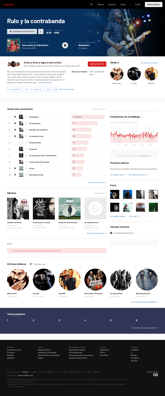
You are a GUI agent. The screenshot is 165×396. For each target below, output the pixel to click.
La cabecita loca (36, 136)
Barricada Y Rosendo (93, 293)
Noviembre (84, 45)
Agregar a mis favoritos (26, 117)
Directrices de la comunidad (49, 355)
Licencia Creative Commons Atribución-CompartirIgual (87, 384)
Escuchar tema (15, 117)
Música (101, 4)
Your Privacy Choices (121, 379)
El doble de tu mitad (41, 222)
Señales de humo (14, 222)
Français (33, 372)
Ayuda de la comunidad (47, 352)
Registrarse (153, 4)
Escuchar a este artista (23, 31)
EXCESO (151, 83)
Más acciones (40, 31)
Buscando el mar (36, 175)
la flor (31, 168)
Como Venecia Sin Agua (39, 162)
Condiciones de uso (63, 379)
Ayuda (40, 358)
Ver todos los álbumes (95, 233)
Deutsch (17, 372)
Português (64, 372)
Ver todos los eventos (137, 175)
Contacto (11, 352)
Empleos (10, 355)
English (10, 372)
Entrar (137, 4)
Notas (9, 244)
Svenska (81, 372)
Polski (55, 372)
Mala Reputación (143, 293)
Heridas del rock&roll (38, 130)
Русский (73, 372)
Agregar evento (118, 175)
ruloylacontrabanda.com (123, 233)
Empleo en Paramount (15, 382)
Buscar (91, 4)
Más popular (99, 193)
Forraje (134, 83)
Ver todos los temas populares (144, 328)
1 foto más (133, 216)
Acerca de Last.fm (14, 350)
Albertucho (117, 83)
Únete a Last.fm (97, 64)
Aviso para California (106, 379)
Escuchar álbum (65, 45)
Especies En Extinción (68, 222)
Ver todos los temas (96, 182)
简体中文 (97, 372)
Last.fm (12, 4)
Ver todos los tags (66, 89)
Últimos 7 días (98, 109)
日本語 (49, 372)
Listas (123, 4)
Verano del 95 (35, 143)
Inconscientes (116, 293)
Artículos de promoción (78, 358)
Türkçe (89, 372)
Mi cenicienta (34, 123)
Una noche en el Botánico (35, 45)
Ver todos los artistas (149, 63)
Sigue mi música (44, 350)
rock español (14, 89)
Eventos (112, 4)
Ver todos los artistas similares (143, 302)
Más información (45, 82)
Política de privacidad (78, 379)
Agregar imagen (118, 216)
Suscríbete (104, 355)
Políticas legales (92, 379)
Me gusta (33, 149)
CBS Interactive (12, 379)
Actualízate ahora (145, 155)
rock (27, 89)
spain (48, 89)
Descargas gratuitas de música (81, 355)
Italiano (42, 372)
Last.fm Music (29, 382)
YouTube (134, 360)
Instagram (135, 358)
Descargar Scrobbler (77, 350)
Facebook (135, 350)
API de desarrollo (75, 352)
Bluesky (134, 355)
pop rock (37, 89)
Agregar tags (56, 89)
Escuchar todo (40, 264)
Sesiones (10, 358)
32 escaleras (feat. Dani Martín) (42, 155)
